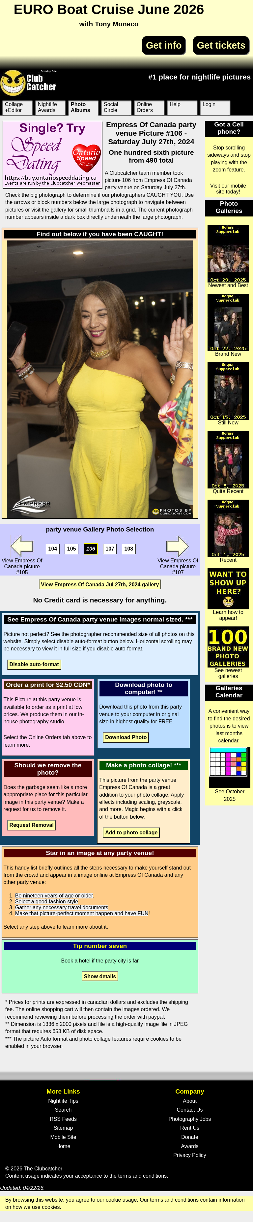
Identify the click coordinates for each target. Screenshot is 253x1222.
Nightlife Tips (63, 1101)
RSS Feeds (63, 1119)
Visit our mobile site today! (228, 188)
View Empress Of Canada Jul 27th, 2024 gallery (100, 584)
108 (129, 549)
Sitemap (63, 1128)
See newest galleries (228, 652)
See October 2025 (229, 774)
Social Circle (111, 107)
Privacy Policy (189, 1155)
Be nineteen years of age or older (54, 895)
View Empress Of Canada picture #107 (177, 555)
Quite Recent (228, 462)
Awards (189, 1146)
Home (63, 1146)
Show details (100, 976)
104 (52, 549)
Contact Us (190, 1110)
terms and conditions (142, 1176)
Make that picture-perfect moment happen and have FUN (82, 913)
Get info (164, 45)
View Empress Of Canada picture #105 (22, 555)
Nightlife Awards (47, 107)
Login (209, 104)
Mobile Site (63, 1137)
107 (109, 549)
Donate (189, 1137)
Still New (228, 393)
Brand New (228, 325)
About (190, 1101)
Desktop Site (49, 71)
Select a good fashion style (46, 901)
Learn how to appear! (228, 594)
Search (63, 1110)
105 (71, 549)
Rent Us (189, 1128)
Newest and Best (228, 256)
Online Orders (145, 107)
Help (175, 104)
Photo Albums (80, 107)
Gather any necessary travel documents (61, 907)
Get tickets (221, 45)
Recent (228, 531)
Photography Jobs (190, 1119)
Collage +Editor (14, 107)
